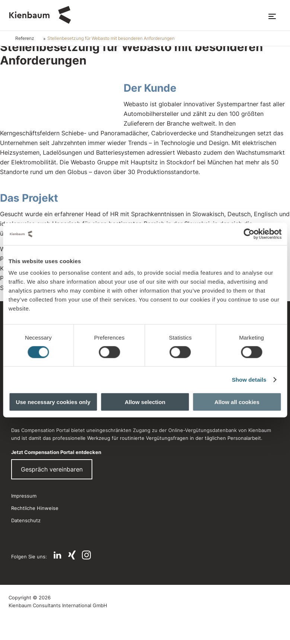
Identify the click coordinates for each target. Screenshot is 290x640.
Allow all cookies (236, 402)
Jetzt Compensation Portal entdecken (56, 452)
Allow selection (145, 402)
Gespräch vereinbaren (52, 469)
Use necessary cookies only (53, 402)
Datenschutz (26, 520)
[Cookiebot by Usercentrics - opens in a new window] (248, 233)
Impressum (23, 496)
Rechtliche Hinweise (34, 508)
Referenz (24, 38)
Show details (249, 379)
